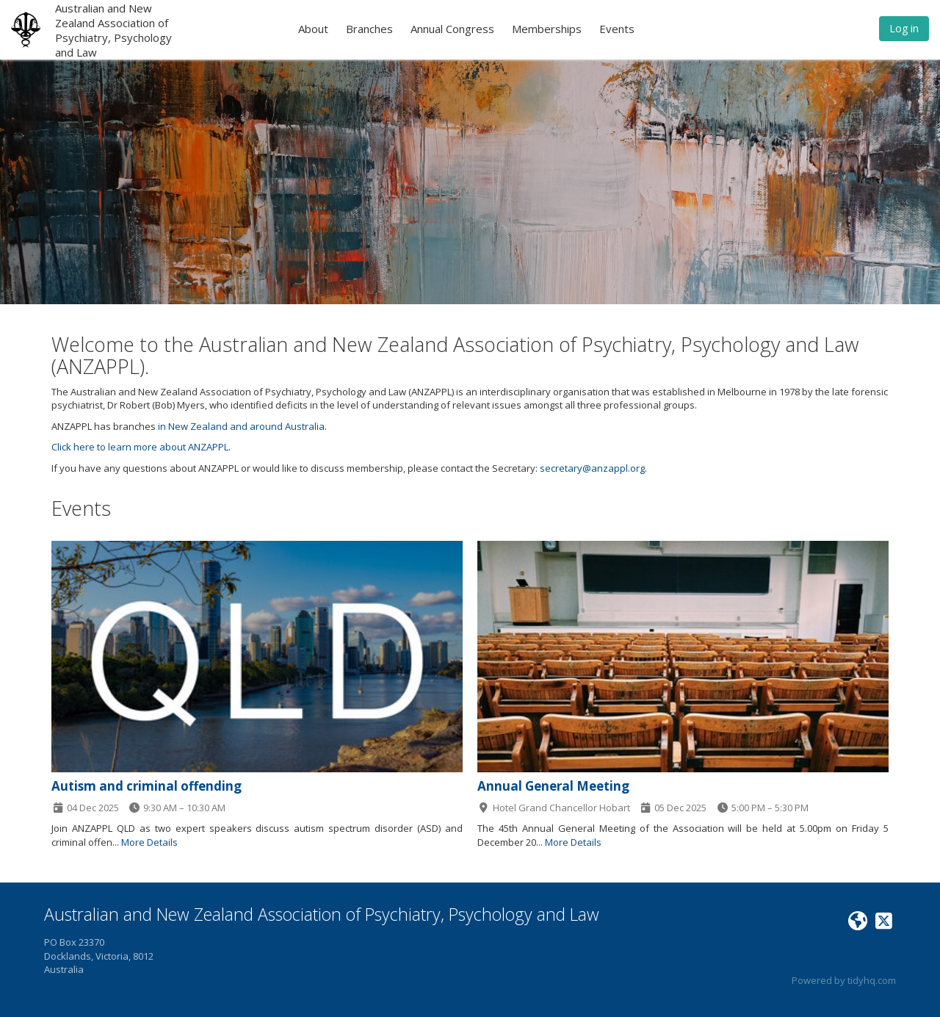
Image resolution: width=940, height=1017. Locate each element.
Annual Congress (452, 28)
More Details (149, 842)
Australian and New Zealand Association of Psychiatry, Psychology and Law (113, 30)
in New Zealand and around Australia (241, 426)
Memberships (547, 28)
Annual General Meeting (553, 785)
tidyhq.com (871, 980)
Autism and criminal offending (146, 785)
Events (616, 28)
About (313, 28)
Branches (369, 28)
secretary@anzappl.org (592, 468)
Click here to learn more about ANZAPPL (139, 446)
